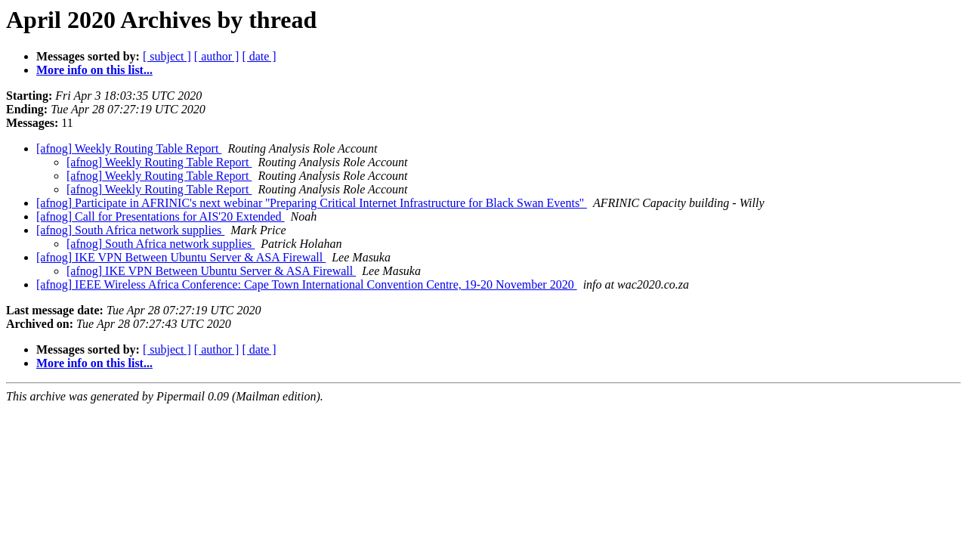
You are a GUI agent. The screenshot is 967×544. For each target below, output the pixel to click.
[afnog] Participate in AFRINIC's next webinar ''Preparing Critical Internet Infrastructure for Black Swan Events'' (311, 202)
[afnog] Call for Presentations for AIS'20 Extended (160, 216)
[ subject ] (167, 56)
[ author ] (216, 56)
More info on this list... (94, 69)
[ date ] (259, 56)
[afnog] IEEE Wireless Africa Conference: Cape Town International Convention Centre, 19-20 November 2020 (306, 284)
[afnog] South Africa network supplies (130, 230)
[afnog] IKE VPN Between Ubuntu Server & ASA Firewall (181, 257)
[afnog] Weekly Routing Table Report (128, 148)
